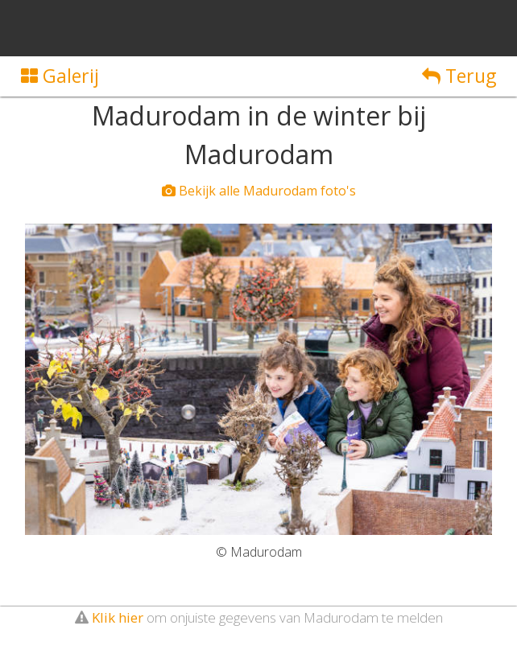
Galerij (60, 75)
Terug (459, 75)
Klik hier (117, 617)
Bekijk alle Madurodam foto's (259, 191)
